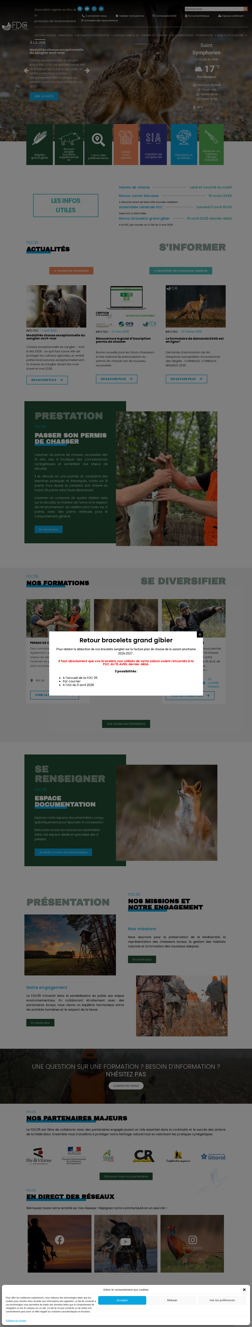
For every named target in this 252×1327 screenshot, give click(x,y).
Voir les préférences (222, 1300)
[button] (244, 1290)
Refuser (172, 1300)
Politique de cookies (16, 1320)
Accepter (122, 1300)
